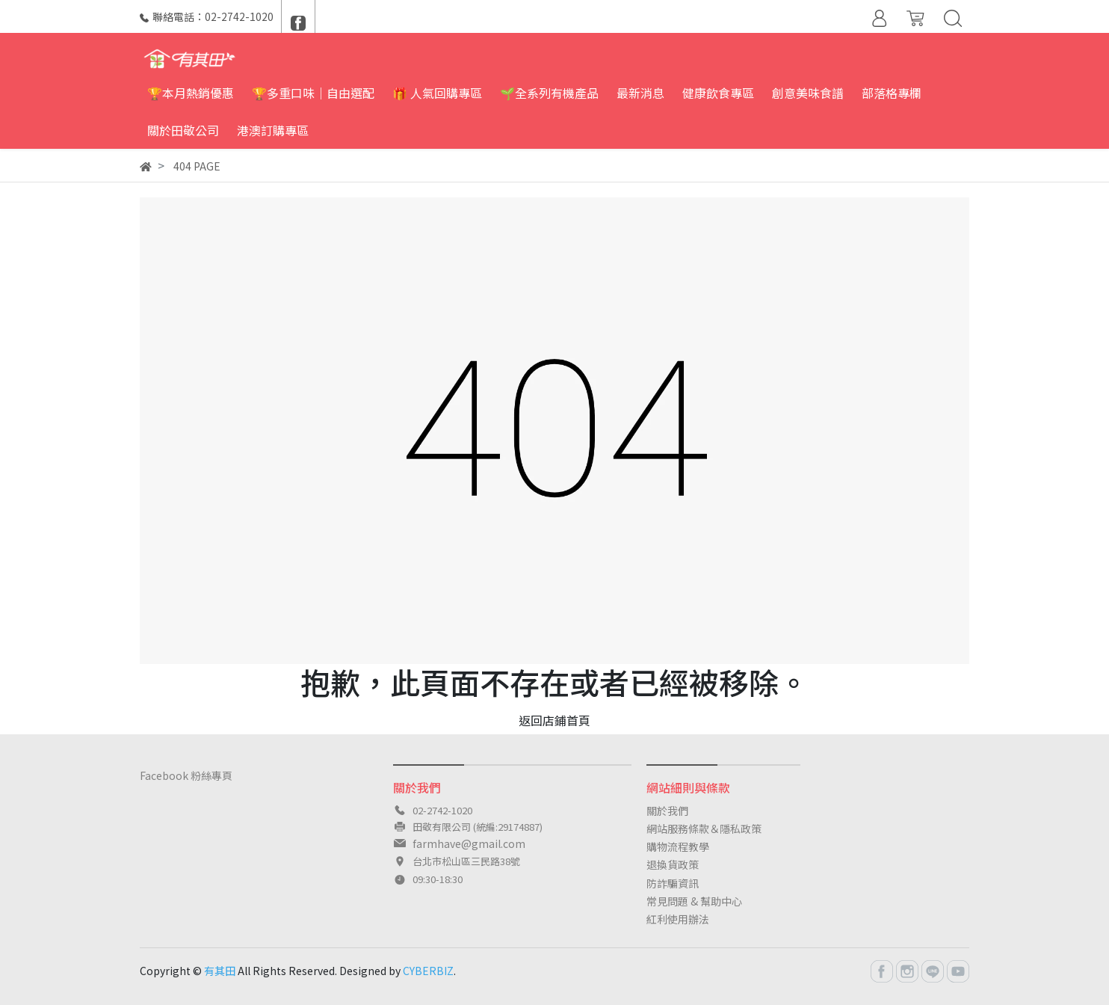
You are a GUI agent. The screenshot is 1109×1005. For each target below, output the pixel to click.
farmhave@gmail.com (469, 843)
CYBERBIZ (428, 970)
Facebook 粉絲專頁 (186, 775)
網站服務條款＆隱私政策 (704, 828)
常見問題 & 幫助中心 (694, 901)
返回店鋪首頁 (554, 720)
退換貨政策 (672, 864)
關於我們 (667, 810)
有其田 (219, 970)
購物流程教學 (677, 846)
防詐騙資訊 (672, 883)
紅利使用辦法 (677, 919)
